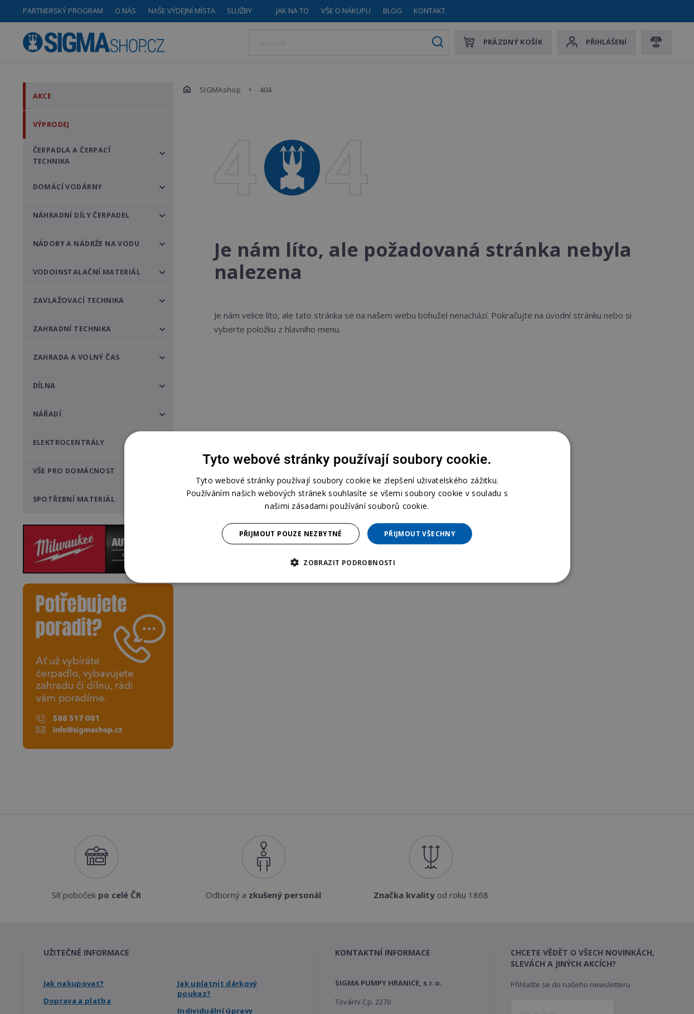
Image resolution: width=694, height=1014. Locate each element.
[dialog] (347, 507)
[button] (347, 562)
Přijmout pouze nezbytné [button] (290, 533)
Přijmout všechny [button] (419, 533)
